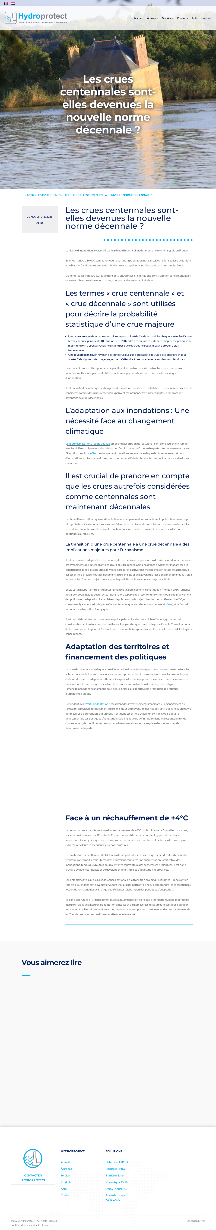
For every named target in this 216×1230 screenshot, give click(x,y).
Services (167, 18)
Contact (206, 18)
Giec (94, 453)
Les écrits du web (196, 1220)
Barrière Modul (115, 1175)
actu (30, 195)
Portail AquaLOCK (117, 1188)
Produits (182, 18)
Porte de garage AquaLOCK (115, 1197)
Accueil (138, 18)
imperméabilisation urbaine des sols (88, 443)
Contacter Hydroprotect (33, 1178)
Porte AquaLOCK (116, 1182)
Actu (195, 18)
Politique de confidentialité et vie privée (32, 1224)
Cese (169, 604)
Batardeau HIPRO (117, 1162)
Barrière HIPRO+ (116, 1168)
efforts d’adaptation (96, 703)
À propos (152, 18)
